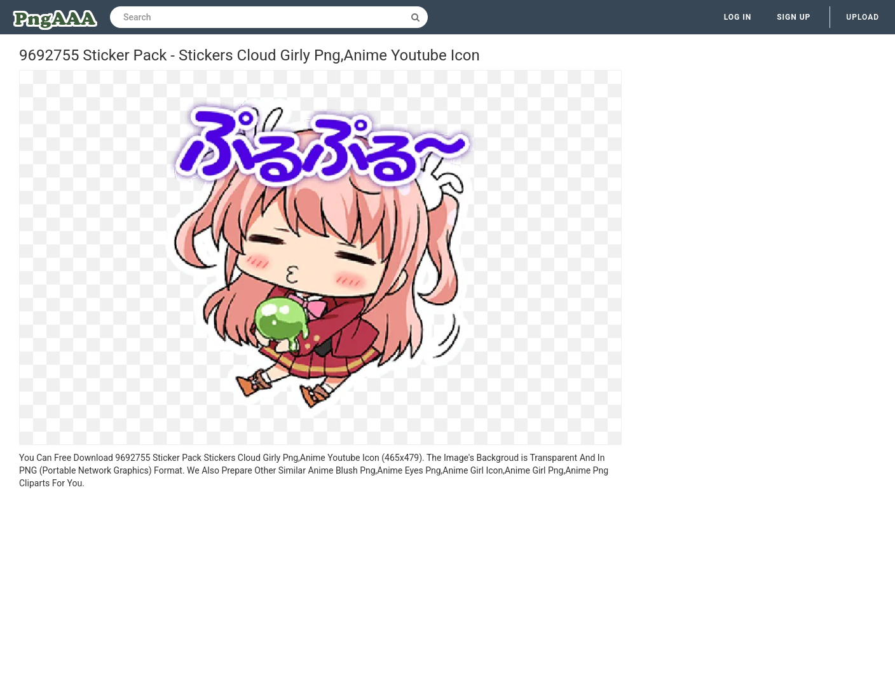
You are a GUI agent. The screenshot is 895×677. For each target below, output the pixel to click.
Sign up (793, 17)
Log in (738, 17)
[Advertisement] (320, 585)
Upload (862, 17)
